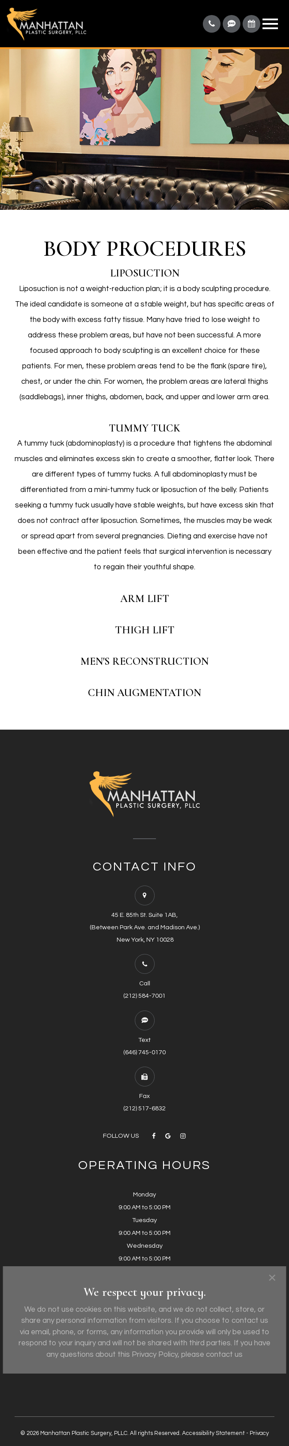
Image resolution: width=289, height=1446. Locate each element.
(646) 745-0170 (144, 1052)
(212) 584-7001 (144, 995)
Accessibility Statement (213, 1433)
